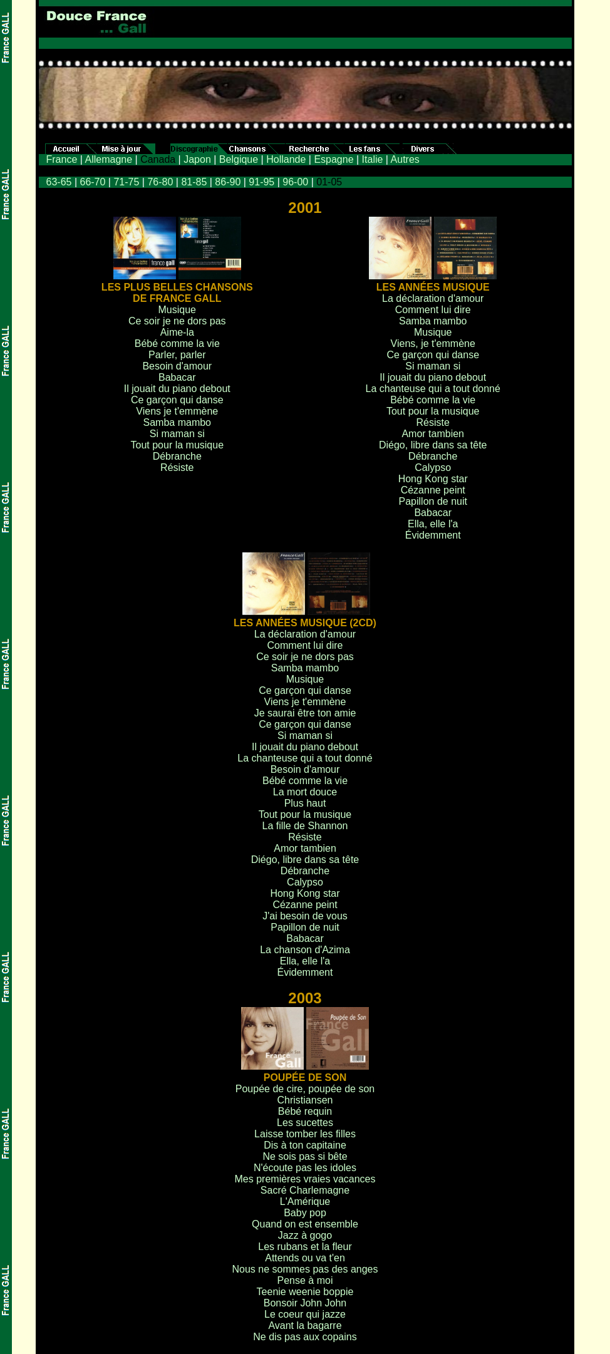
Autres (405, 159)
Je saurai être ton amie (305, 713)
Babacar (177, 377)
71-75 (126, 182)
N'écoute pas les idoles (305, 1167)
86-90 (227, 182)
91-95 (261, 182)
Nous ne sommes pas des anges (305, 1269)
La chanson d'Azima (305, 949)
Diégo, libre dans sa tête (433, 445)
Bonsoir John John (305, 1303)
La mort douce (305, 792)
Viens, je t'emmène (433, 343)
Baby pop (305, 1212)
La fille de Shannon (305, 825)
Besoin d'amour (177, 366)
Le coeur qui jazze (305, 1314)
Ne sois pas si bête (304, 1156)
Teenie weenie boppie (305, 1291)
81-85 (194, 182)
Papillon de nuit (433, 501)
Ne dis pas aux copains (304, 1336)
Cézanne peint (433, 490)
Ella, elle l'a (433, 524)
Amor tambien (432, 433)
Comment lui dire (433, 309)
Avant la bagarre (304, 1325)
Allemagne (108, 159)
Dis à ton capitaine (305, 1145)
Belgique (238, 159)
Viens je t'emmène (177, 411)
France (62, 159)
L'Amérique (305, 1201)
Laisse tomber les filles (305, 1134)
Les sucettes (305, 1122)
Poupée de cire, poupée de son (305, 1088)
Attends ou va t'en (305, 1258)
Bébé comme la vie (177, 343)
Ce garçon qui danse (177, 400)
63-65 (59, 182)
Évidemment (433, 535)
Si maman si (177, 433)
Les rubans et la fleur (304, 1246)
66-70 (92, 182)
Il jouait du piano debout (177, 388)
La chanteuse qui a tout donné (433, 388)
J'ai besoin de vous (305, 916)
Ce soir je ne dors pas (177, 321)
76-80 (160, 182)
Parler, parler (177, 354)
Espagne (333, 159)
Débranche (177, 456)
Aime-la (177, 332)
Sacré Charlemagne (305, 1190)
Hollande (286, 159)
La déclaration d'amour (432, 298)
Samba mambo (177, 422)
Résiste (177, 467)
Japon (197, 159)
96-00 (295, 182)
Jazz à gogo (305, 1235)
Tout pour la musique (177, 445)
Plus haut (305, 803)
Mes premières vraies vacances (305, 1179)
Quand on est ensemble (305, 1224)
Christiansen (305, 1100)
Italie (372, 159)
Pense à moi (305, 1280)
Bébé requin (305, 1111)
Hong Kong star (433, 478)
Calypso (433, 467)
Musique (177, 309)
